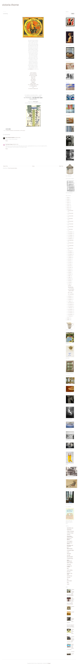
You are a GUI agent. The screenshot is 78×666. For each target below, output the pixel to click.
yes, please (33, 79)
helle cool (33, 78)
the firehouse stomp (69, 543)
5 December (70, 218)
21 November (70, 223)
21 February (70, 304)
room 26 (68, 577)
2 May (69, 277)
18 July (69, 260)
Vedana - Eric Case (69, 574)
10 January (70, 314)
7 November (70, 229)
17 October (70, 235)
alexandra (69, 553)
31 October (70, 231)
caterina (68, 534)
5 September (70, 248)
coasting (7, 130)
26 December (70, 210)
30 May (69, 270)
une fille (68, 555)
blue (68, 568)
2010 (68, 209)
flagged (33, 82)
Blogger (49, 663)
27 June (69, 264)
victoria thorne (10, 4)
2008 (68, 319)
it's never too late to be (33, 88)
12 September (70, 245)
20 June (69, 265)
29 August (70, 250)
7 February (70, 307)
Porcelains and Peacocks (70, 546)
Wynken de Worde (69, 539)
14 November (70, 226)
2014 (68, 202)
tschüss (31, 69)
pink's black (69, 580)
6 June (69, 269)
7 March (69, 301)
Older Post (61, 166)
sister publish (33, 83)
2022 (68, 197)
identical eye (69, 575)
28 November (70, 221)
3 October (70, 238)
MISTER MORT (70, 556)
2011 (68, 207)
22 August (70, 252)
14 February (70, 306)
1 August (70, 257)
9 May (69, 275)
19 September (70, 242)
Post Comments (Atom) (12, 168)
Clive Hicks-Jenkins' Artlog (70, 537)
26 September (70, 240)
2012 (68, 205)
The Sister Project (9, 144)
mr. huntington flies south (33, 84)
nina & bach (33, 80)
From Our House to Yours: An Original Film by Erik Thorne (70, 625)
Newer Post (5, 166)
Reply (7, 140)
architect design (70, 532)
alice (68, 582)
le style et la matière (69, 566)
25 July (69, 259)
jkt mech (68, 571)
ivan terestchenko (16, 130)
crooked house (70, 558)
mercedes (69, 564)
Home (33, 166)
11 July (69, 262)
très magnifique (71, 294)
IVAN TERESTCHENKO (10, 137)
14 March (70, 299)
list (20, 130)
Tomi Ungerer (69, 541)
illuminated (11, 130)
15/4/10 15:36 (17, 137)
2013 (68, 204)
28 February (70, 302)
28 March (70, 296)
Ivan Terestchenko (69, 548)
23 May (69, 272)
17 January (70, 312)
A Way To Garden (70, 531)
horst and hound (33, 74)
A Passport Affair (70, 550)
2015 (68, 200)
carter (68, 584)
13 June (69, 267)
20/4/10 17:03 (15, 144)
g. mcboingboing (33, 86)
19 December (70, 213)
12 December (70, 215)
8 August (70, 255)
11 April (69, 282)
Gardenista (69, 529)
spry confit (33, 76)
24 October (70, 233)
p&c (68, 579)
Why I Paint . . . (71, 292)
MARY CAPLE (69, 562)
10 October (70, 236)
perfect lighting (33, 72)
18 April (69, 280)
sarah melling (69, 570)
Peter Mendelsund (69, 560)
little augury (23, 130)
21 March (70, 297)
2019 (68, 199)
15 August (70, 254)
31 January (70, 309)
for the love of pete (33, 75)
